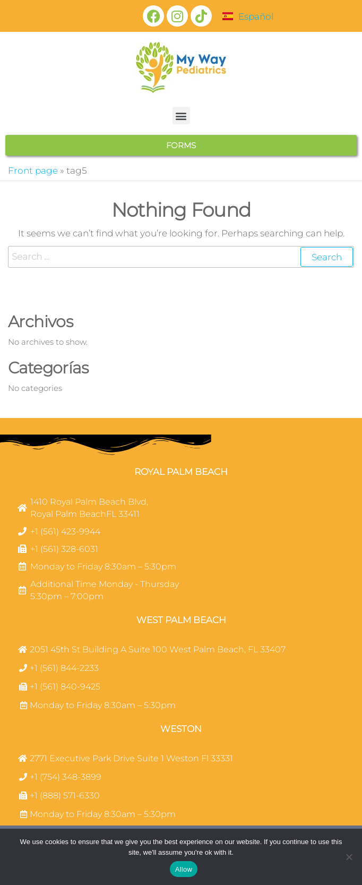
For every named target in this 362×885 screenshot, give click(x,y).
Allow (183, 869)
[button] (181, 115)
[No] (348, 857)
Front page (33, 170)
